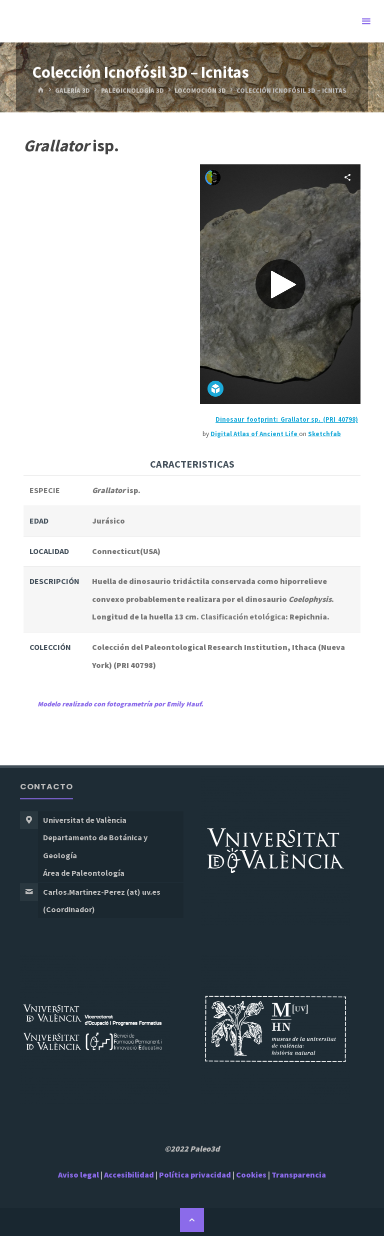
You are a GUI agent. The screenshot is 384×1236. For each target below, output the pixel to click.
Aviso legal (78, 1175)
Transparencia (299, 1175)
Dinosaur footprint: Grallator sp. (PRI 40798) (287, 419)
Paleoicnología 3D (132, 90)
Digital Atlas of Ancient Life (254, 434)
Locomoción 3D (200, 90)
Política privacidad (195, 1175)
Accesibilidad (129, 1175)
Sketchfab (324, 434)
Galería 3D (72, 90)
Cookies (251, 1175)
